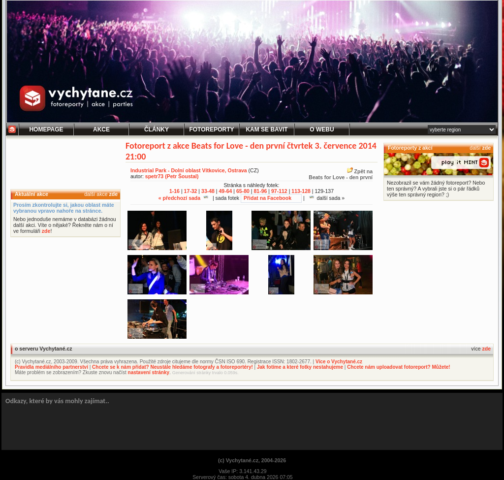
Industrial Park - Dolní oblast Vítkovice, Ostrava (188, 170)
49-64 (225, 191)
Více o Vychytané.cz (338, 361)
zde (113, 194)
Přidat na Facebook (267, 198)
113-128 (301, 191)
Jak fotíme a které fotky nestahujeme (300, 367)
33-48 (208, 191)
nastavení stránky (149, 372)
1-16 (174, 191)
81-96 (260, 191)
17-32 (190, 191)
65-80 (243, 191)
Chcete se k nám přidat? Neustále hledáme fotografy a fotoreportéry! (172, 367)
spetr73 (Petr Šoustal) (172, 176)
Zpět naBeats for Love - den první (341, 174)
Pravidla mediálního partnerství (51, 367)
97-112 (279, 191)
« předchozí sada (183, 198)
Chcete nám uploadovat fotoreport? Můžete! (398, 367)
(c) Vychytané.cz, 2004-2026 (252, 460)
